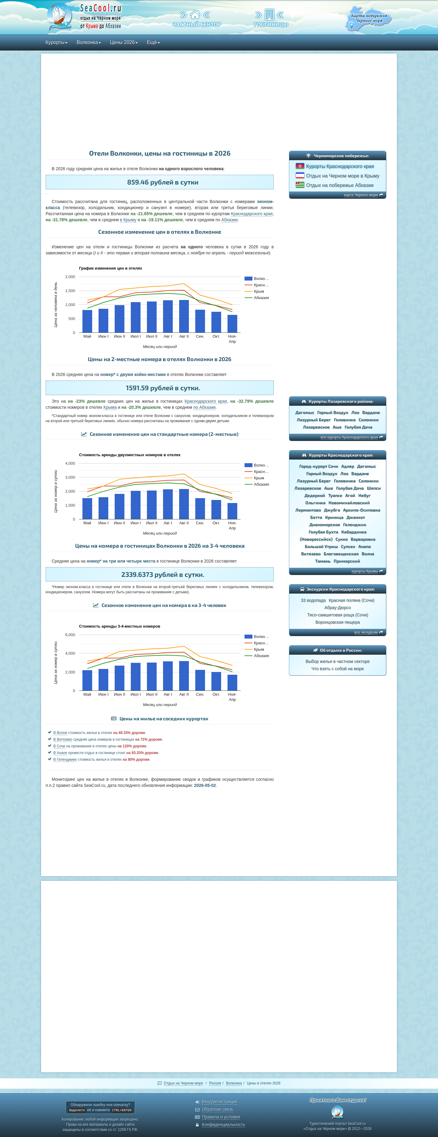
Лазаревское (316, 426)
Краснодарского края (252, 213)
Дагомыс (304, 412)
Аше (337, 426)
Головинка (345, 419)
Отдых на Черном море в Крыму (342, 175)
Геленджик (354, 524)
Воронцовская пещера (337, 622)
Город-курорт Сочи (318, 466)
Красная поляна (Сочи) (351, 600)
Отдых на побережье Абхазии (340, 185)
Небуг (364, 495)
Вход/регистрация (219, 1101)
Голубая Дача (358, 426)
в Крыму (128, 219)
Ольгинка (315, 502)
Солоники (369, 419)
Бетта (316, 517)
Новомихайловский (349, 502)
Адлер (347, 466)
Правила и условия (221, 1117)
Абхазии (229, 219)
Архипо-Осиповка (361, 509)
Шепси (374, 488)
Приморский (347, 560)
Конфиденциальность (223, 1124)
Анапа (364, 546)
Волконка (89, 42)
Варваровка (363, 539)
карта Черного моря (361, 195)
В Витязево (63, 739)
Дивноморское (324, 524)
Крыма (109, 407)
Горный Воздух (332, 412)
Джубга (332, 509)
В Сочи (59, 746)
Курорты (57, 42)
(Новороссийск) (316, 539)
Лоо (355, 412)
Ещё (153, 42)
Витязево (311, 553)
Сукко (341, 539)
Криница (334, 517)
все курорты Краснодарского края (349, 437)
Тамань (323, 560)
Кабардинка (354, 531)
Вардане (371, 412)
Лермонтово (308, 509)
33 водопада (313, 600)
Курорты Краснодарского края (340, 166)
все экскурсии (366, 632)
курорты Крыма (365, 571)
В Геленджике (65, 759)
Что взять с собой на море (337, 668)
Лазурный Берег (314, 419)
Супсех (348, 546)
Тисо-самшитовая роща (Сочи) (337, 614)
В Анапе (60, 753)
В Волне (61, 733)
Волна (368, 553)
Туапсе (335, 495)
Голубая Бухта (323, 531)
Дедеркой (314, 495)
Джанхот (355, 517)
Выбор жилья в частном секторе (338, 661)
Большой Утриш (321, 546)
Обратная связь (217, 1109)
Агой (350, 495)
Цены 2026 (124, 42)
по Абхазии (204, 407)
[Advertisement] (219, 102)
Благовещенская (341, 553)
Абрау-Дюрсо (337, 607)
